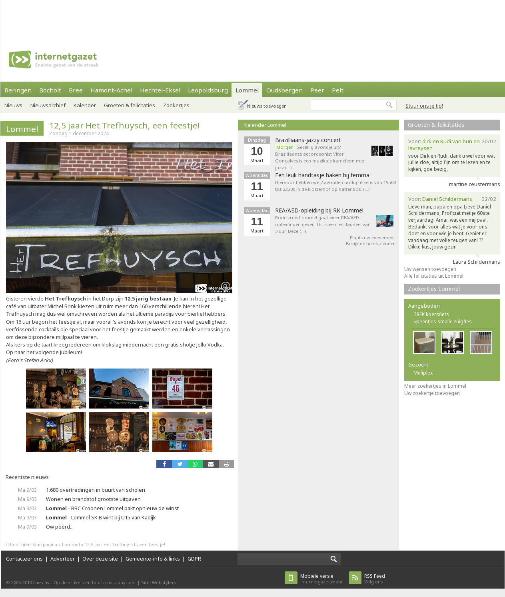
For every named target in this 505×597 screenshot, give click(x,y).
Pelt (337, 90)
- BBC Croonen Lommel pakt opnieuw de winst (112, 508)
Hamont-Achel (111, 90)
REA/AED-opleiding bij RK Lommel (319, 210)
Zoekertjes (176, 105)
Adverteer (62, 558)
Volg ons (374, 579)
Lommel (247, 90)
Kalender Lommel (265, 124)
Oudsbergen (284, 90)
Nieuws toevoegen (267, 106)
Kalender (85, 105)
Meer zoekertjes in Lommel (435, 386)
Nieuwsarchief (48, 105)
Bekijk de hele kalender (370, 243)
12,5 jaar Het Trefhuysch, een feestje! (124, 125)
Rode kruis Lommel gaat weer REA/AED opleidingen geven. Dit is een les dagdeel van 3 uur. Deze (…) (323, 224)
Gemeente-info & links (153, 558)
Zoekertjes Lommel (434, 288)
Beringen (18, 90)
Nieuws (13, 105)
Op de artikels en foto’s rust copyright (95, 582)
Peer (317, 90)
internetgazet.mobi (321, 579)
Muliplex (423, 372)
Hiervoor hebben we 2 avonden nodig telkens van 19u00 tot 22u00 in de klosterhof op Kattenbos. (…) (335, 185)
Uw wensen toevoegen (430, 269)
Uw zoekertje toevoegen (432, 393)
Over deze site (100, 558)
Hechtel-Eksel (160, 90)
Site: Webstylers (158, 582)
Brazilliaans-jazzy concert (308, 140)
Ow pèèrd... (60, 526)
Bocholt (50, 90)
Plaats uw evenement (372, 237)
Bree (76, 90)
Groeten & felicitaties (129, 105)
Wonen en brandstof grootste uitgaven (93, 499)
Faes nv (41, 582)
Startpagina (44, 544)
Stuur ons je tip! (424, 105)
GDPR (194, 558)
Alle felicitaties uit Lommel (433, 275)
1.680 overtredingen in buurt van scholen (95, 489)
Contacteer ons (24, 558)
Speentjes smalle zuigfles (442, 321)
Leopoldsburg (208, 90)
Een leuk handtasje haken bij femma (322, 175)
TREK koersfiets (431, 314)
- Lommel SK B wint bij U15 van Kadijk (101, 517)
